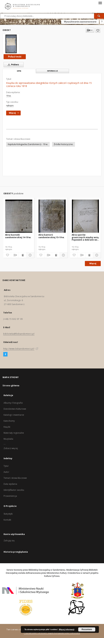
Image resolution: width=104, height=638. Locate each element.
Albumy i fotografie (13, 402)
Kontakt (7, 519)
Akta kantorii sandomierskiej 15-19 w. (51, 236)
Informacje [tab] (52, 71)
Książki (7, 426)
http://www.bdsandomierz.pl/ (18, 348)
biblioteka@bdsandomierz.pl (18, 333)
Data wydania (10, 483)
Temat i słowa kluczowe (15, 477)
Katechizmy (9, 420)
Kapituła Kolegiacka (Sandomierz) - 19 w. (28, 144)
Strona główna (11, 385)
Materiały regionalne (14, 432)
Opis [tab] (19, 71)
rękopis (10, 105)
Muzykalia (8, 438)
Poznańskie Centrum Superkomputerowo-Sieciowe (52, 632)
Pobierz (12, 64)
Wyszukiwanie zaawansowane (80, 21)
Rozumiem (87, 629)
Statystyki (8, 513)
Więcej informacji (66, 629)
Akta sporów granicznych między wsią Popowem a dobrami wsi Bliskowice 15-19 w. (85, 237)
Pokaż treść (14, 56)
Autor (6, 471)
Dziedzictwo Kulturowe (15, 408)
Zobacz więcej (11, 448)
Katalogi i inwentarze (14, 414)
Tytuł (6, 465)
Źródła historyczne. (63, 144)
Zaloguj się (9, 540)
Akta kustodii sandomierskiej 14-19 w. (18, 236)
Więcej (92, 263)
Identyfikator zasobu (14, 489)
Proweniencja (10, 495)
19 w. (8, 95)
